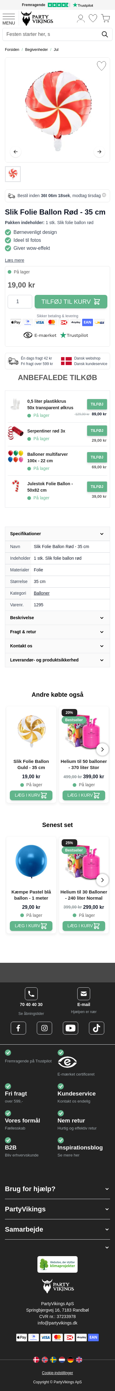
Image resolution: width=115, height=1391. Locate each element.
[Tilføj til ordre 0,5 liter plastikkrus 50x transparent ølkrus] (97, 404)
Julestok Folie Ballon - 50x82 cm (50, 487)
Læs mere (14, 260)
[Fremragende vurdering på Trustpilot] (57, 5)
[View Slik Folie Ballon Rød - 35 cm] (13, 174)
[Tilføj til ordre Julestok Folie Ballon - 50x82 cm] (97, 486)
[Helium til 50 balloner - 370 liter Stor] (84, 795)
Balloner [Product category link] (41, 593)
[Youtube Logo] (70, 1028)
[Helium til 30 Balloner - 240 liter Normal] (84, 926)
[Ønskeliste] (93, 18)
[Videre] (99, 151)
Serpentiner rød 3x (46, 431)
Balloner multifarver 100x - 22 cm (47, 457)
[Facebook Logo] (18, 1028)
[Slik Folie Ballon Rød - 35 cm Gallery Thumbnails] (13, 174)
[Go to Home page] (36, 18)
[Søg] (105, 34)
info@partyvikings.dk (57, 1322)
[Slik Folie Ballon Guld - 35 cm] (31, 795)
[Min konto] (81, 18)
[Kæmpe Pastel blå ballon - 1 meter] (31, 926)
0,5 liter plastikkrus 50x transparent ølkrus (50, 404)
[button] (57, 1189)
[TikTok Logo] (96, 1028)
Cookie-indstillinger (57, 1373)
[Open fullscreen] (57, 110)
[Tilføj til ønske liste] (101, 66)
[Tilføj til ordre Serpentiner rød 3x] (97, 430)
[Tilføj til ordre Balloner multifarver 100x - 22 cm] (97, 457)
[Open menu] (8, 18)
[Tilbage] (15, 151)
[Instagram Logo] (44, 1028)
